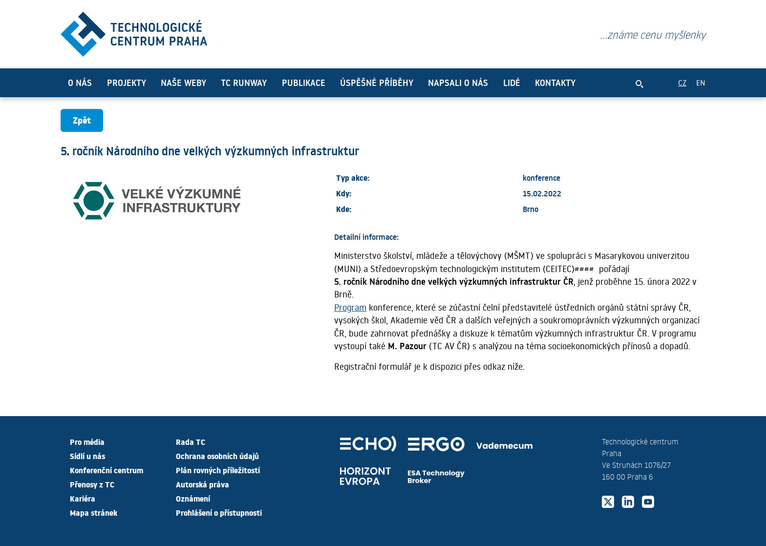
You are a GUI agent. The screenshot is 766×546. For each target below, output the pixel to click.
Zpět (82, 120)
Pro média (87, 441)
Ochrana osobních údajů (217, 456)
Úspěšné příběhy (376, 82)
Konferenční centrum (106, 470)
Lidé (511, 82)
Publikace (303, 82)
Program (350, 307)
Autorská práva (202, 484)
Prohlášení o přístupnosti (219, 512)
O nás (80, 82)
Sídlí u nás (87, 456)
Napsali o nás (458, 82)
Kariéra (82, 498)
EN (700, 82)
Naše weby (183, 82)
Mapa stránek (93, 512)
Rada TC (190, 441)
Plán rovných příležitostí (218, 470)
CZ (682, 82)
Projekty (126, 82)
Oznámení (193, 498)
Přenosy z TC (92, 484)
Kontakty (555, 82)
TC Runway (244, 82)
